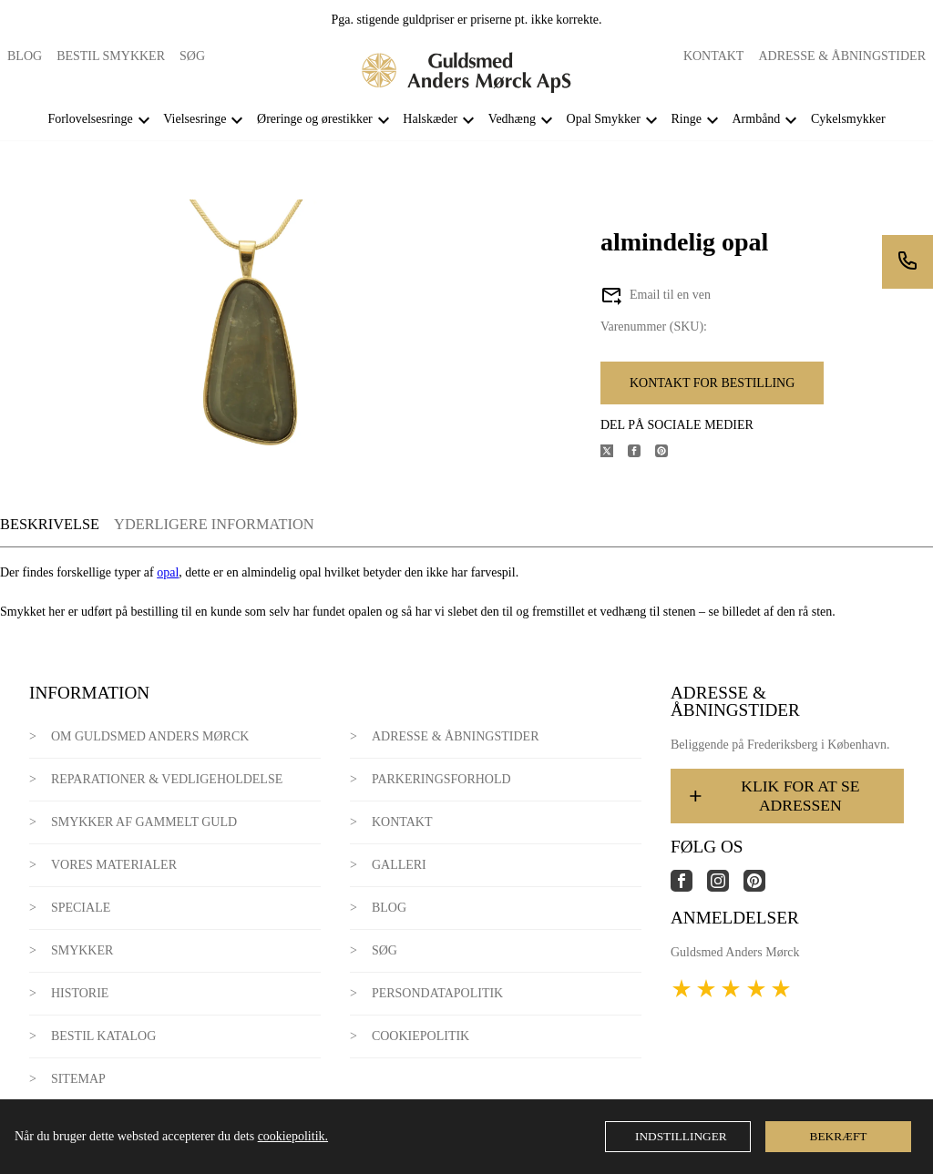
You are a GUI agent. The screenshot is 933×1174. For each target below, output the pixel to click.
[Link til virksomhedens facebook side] (689, 887)
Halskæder (430, 119)
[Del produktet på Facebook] (641, 453)
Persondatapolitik (437, 993)
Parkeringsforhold (441, 779)
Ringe (686, 119)
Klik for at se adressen (772, 795)
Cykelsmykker (848, 119)
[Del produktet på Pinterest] (668, 453)
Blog (24, 56)
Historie (80, 993)
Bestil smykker (110, 56)
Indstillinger (681, 1136)
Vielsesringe (194, 119)
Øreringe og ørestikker (315, 119)
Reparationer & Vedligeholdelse (166, 779)
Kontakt (713, 56)
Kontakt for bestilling (712, 383)
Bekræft (838, 1136)
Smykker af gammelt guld (144, 822)
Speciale (80, 907)
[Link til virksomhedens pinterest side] (761, 887)
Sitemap (78, 1079)
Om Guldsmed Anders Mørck (150, 736)
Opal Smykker (604, 119)
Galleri (399, 865)
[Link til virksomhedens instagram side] (725, 887)
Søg (192, 56)
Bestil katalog (103, 1036)
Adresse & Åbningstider (842, 56)
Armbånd (756, 119)
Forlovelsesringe (89, 119)
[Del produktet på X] (614, 453)
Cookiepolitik (420, 1036)
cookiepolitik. (293, 1136)
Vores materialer (114, 865)
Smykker (82, 950)
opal (168, 572)
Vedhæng (512, 119)
